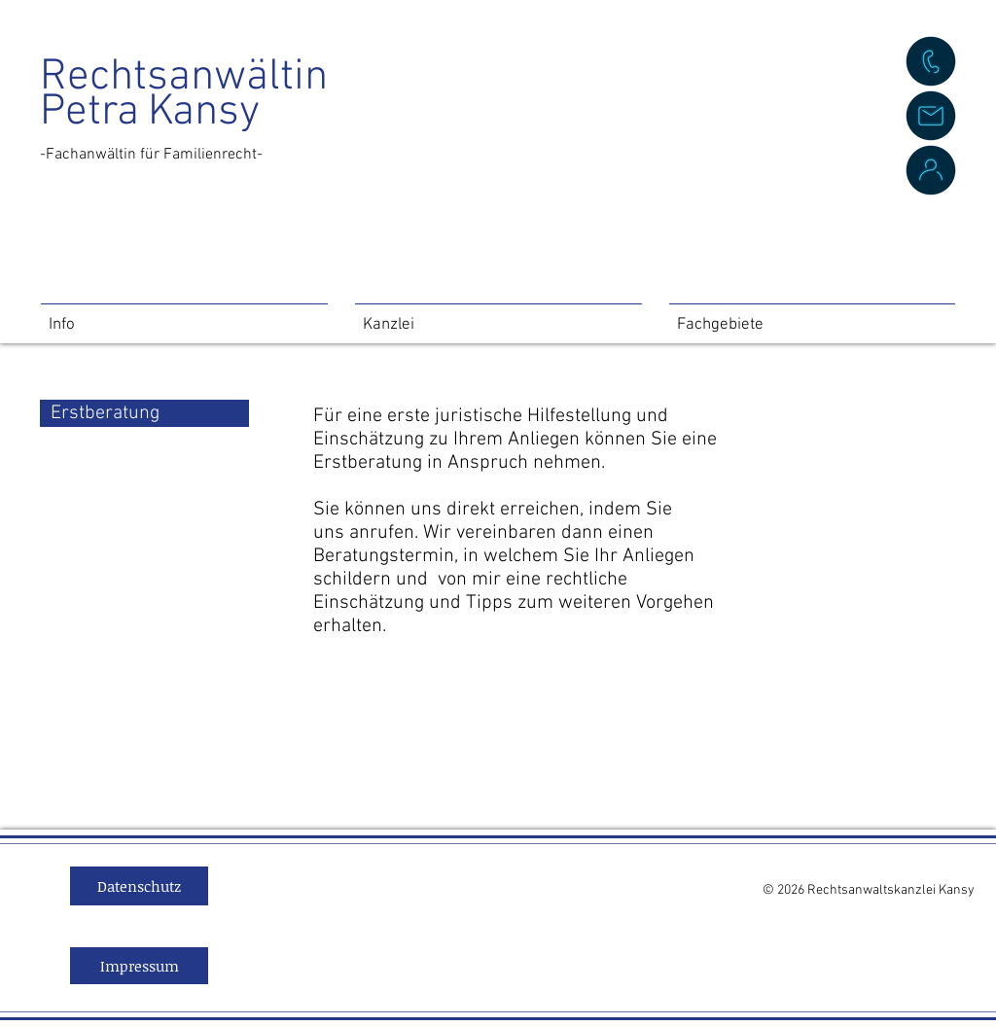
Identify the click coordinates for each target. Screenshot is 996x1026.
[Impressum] (139, 965)
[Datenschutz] (139, 886)
